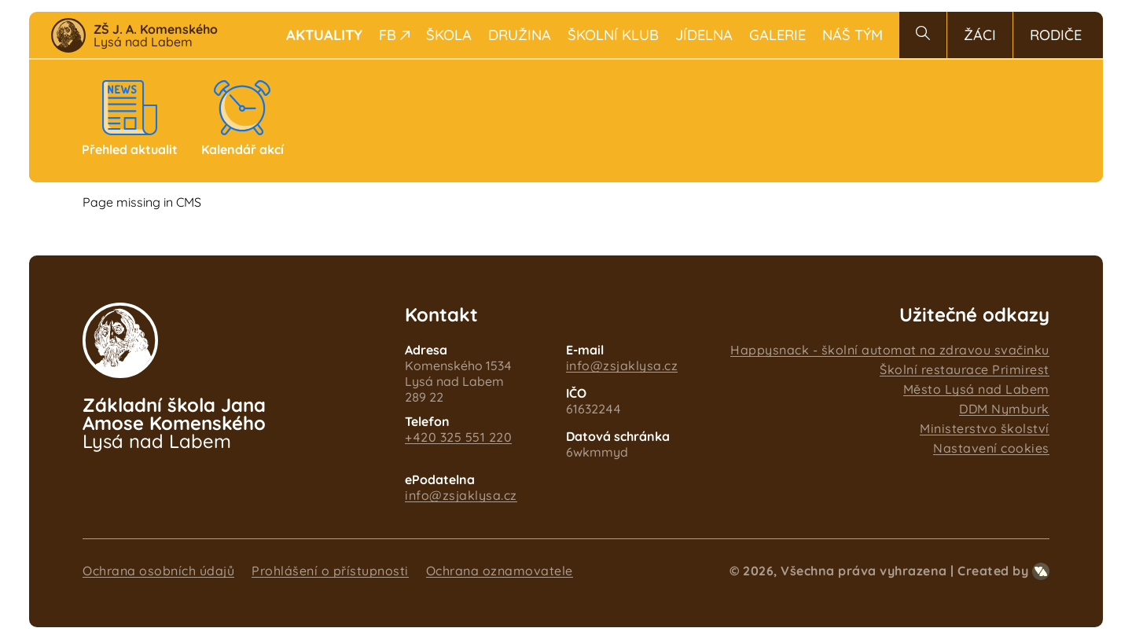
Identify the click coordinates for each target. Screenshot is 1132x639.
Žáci (980, 35)
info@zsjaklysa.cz (622, 365)
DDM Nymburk (1004, 409)
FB (394, 35)
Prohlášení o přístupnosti (330, 570)
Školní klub (613, 35)
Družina (519, 35)
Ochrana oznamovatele (499, 570)
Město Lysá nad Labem (976, 389)
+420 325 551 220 (458, 437)
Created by (1003, 570)
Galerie (777, 35)
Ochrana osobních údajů (158, 570)
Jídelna (704, 35)
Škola (449, 35)
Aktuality (324, 35)
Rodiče (1056, 35)
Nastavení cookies (991, 448)
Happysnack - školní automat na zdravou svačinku (889, 350)
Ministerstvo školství (984, 428)
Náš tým (852, 35)
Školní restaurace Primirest (964, 369)
